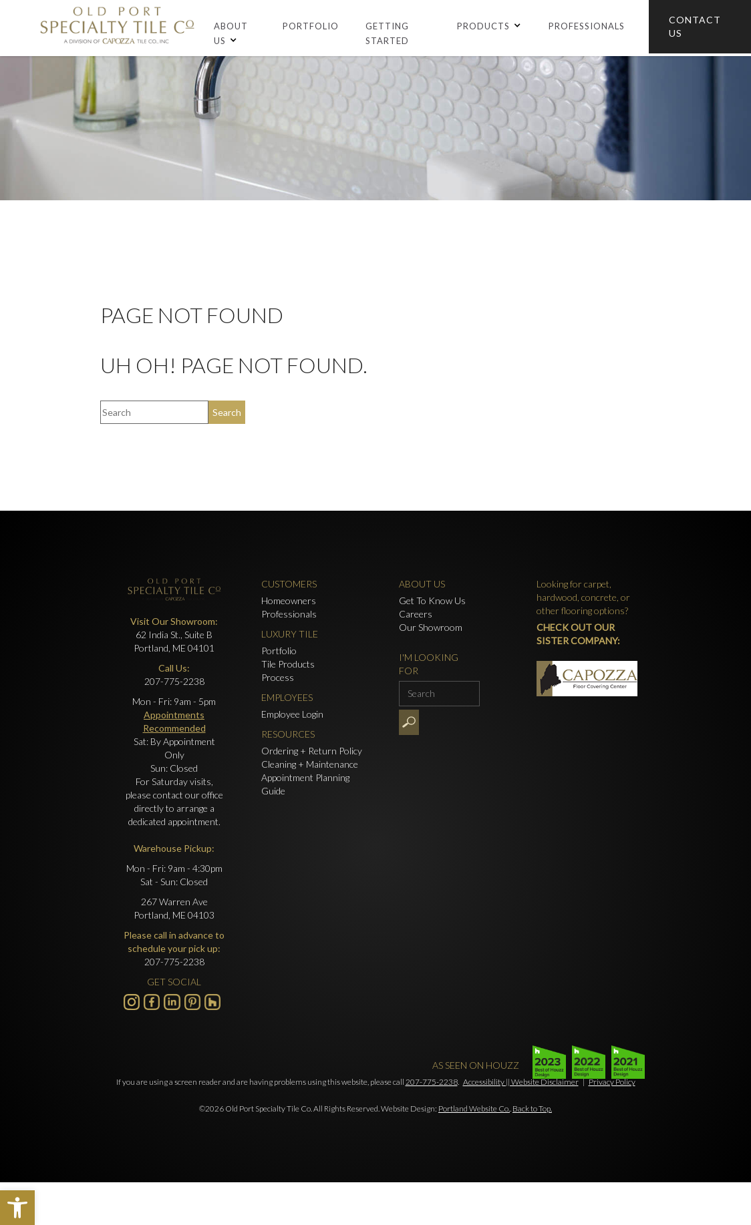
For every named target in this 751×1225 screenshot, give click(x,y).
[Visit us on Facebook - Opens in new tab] (152, 1002)
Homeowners (288, 600)
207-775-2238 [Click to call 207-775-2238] (174, 681)
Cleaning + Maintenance (309, 764)
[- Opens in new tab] (192, 1002)
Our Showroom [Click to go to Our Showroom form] (430, 627)
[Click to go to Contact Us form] (700, 26)
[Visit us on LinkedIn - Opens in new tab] (172, 1002)
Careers (415, 614)
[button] (17, 1207)
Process (277, 677)
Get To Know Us (432, 600)
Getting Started (387, 33)
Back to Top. (532, 1109)
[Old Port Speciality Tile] (116, 28)
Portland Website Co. (474, 1109)
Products (483, 26)
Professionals (587, 26)
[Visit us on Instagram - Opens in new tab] (132, 1002)
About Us (231, 33)
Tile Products (288, 664)
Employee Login (292, 714)
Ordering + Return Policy (311, 750)
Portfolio (311, 26)
